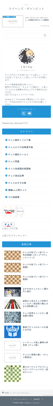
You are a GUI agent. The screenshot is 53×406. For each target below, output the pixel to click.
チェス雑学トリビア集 (19, 140)
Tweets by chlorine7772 (15, 123)
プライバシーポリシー (21, 399)
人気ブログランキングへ (14, 235)
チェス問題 (14, 161)
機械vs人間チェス (17, 190)
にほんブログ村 (10, 228)
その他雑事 (14, 197)
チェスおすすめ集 (17, 183)
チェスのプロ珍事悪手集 (20, 147)
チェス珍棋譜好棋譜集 (19, 168)
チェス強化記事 (16, 175)
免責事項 (37, 399)
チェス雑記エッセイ (18, 154)
